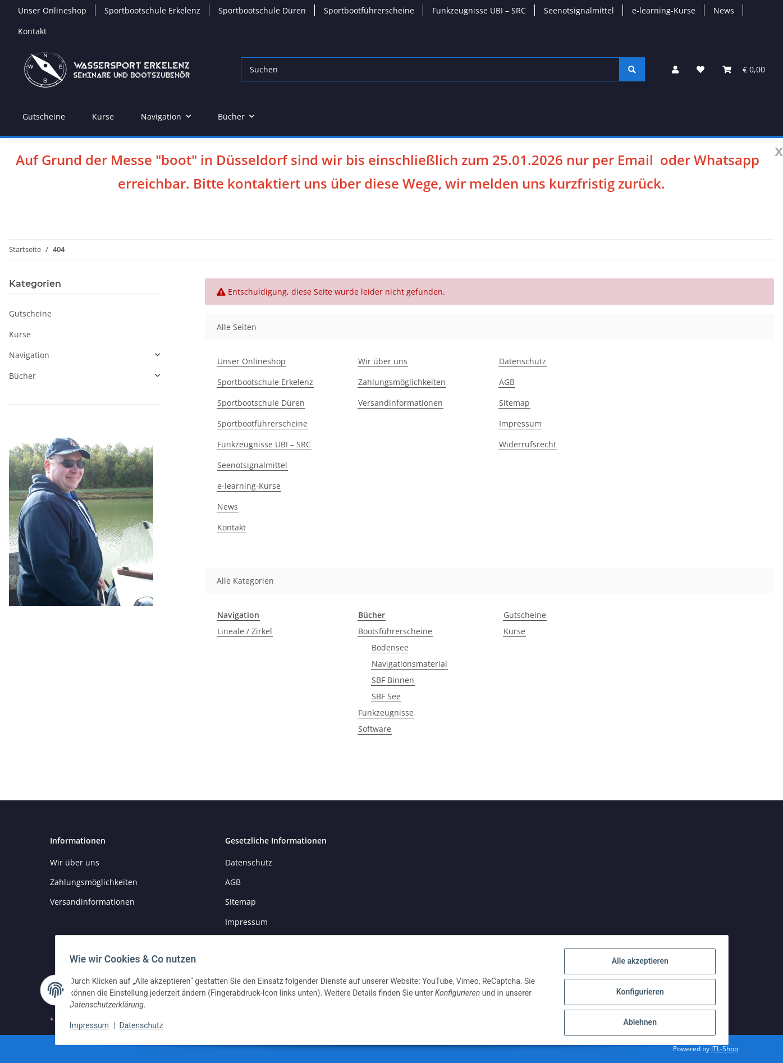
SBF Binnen (393, 680)
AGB (507, 382)
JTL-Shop (724, 1048)
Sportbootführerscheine (369, 10)
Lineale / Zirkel (244, 631)
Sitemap (514, 402)
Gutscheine (524, 615)
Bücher (22, 375)
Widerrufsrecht (527, 444)
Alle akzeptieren (636, 964)
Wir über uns (382, 361)
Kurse (514, 631)
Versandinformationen (400, 402)
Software (374, 728)
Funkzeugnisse (386, 712)
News (723, 10)
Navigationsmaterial (409, 663)
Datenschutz (145, 1028)
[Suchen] (430, 69)
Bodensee (390, 647)
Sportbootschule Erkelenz (152, 10)
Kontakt (32, 31)
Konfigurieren (636, 993)
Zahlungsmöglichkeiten (402, 382)
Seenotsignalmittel (579, 10)
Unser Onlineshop (52, 10)
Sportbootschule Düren (262, 10)
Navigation (29, 355)
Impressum (93, 1028)
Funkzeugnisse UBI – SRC (479, 10)
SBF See (386, 696)
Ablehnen (636, 1023)
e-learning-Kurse (663, 10)
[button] (675, 69)
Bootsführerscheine (395, 631)
